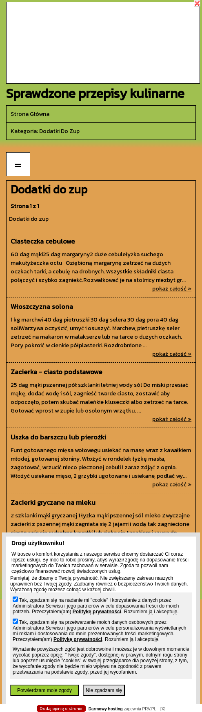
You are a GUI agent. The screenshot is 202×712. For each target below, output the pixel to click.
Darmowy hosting (106, 709)
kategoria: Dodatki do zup (45, 131)
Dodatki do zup (29, 219)
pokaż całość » (171, 288)
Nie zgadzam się (104, 690)
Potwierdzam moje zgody (44, 690)
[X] (162, 709)
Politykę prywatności (97, 611)
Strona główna (30, 114)
